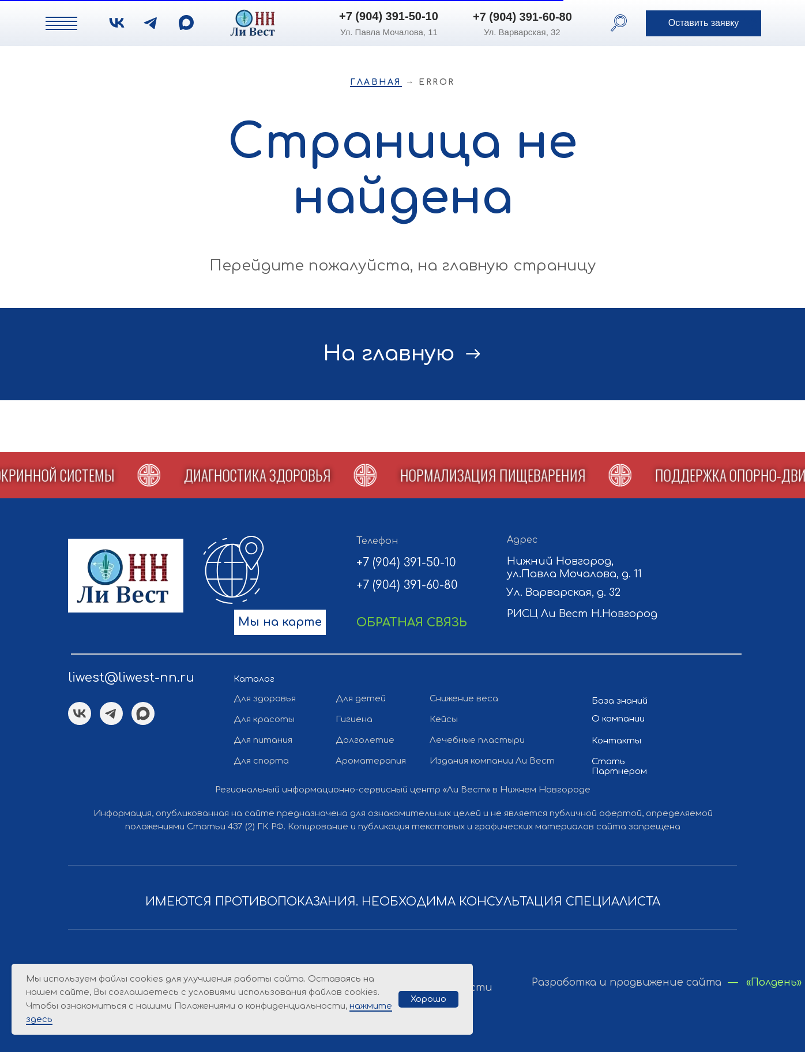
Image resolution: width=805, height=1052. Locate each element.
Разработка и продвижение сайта (626, 982)
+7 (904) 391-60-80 (522, 16)
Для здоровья (265, 699)
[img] (186, 22)
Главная (376, 82)
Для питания (263, 740)
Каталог (254, 679)
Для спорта (261, 761)
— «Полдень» (765, 982)
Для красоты (264, 719)
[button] (703, 23)
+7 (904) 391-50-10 (388, 16)
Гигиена (354, 719)
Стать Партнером (619, 766)
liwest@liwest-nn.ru (131, 678)
